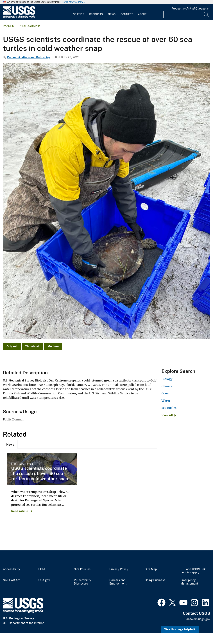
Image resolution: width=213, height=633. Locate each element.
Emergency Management (189, 582)
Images (8, 26)
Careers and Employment (117, 582)
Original (11, 346)
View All (169, 415)
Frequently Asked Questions (190, 8)
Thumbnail (32, 346)
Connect (127, 14)
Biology (167, 379)
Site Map (151, 569)
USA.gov (44, 580)
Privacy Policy (118, 569)
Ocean (166, 393)
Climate (167, 386)
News (111, 14)
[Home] (19, 17)
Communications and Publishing (28, 57)
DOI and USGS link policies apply (193, 571)
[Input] (186, 14)
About (142, 14)
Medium (53, 346)
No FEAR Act (11, 580)
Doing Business (155, 580)
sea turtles (169, 407)
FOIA (41, 569)
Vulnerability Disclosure (82, 582)
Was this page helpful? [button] (179, 629)
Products (96, 14)
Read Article (19, 511)
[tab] (10, 444)
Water (166, 400)
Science (78, 14)
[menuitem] (79, 12)
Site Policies (82, 569)
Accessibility (11, 569)
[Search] (206, 14)
